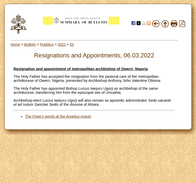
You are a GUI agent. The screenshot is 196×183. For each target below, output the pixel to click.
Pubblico (47, 44)
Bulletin (30, 44)
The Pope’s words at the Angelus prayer (58, 116)
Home (15, 44)
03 (72, 44)
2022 (62, 44)
